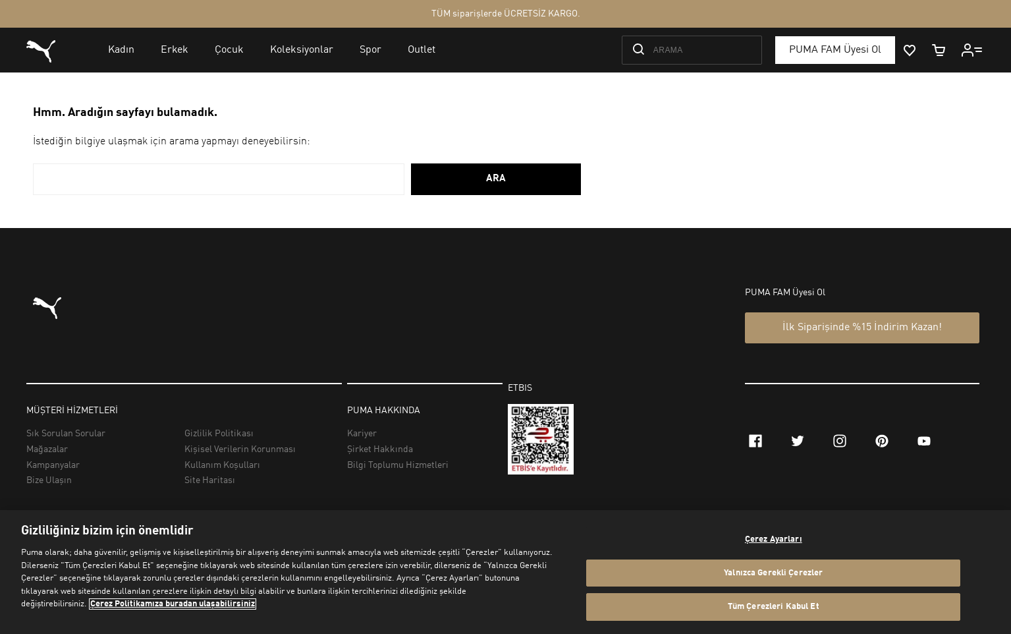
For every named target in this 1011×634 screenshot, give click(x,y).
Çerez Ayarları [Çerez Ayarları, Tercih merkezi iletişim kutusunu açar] (773, 539)
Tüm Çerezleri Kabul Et (773, 606)
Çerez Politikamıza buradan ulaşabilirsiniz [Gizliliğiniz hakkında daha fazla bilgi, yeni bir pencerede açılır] (172, 604)
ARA (496, 179)
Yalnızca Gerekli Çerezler (773, 573)
